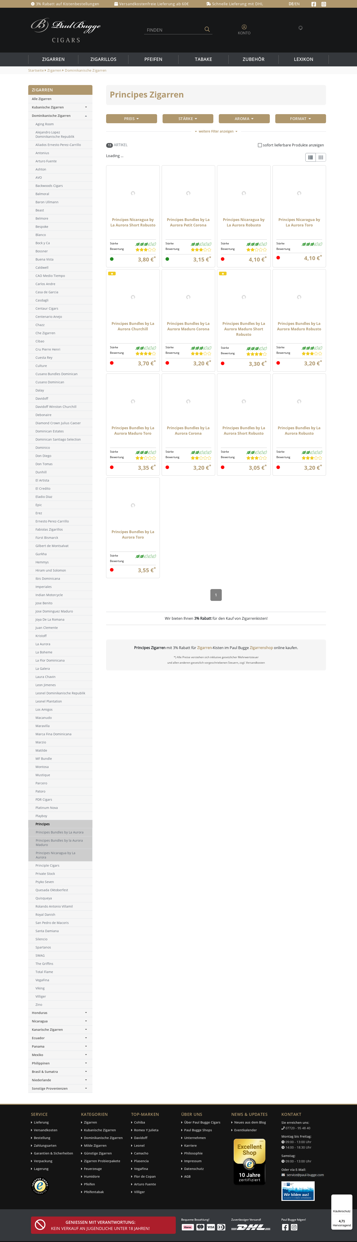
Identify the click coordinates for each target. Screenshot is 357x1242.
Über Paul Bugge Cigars (202, 1122)
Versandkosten (45, 1130)
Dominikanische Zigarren (51, 115)
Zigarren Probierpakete (102, 1161)
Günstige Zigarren (98, 1153)
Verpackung (43, 1161)
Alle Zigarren (41, 99)
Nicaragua (60, 1021)
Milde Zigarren (95, 1146)
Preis (131, 118)
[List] (310, 157)
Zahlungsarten (45, 1146)
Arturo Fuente (145, 1184)
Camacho (141, 1153)
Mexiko (60, 1055)
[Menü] (349, 1197)
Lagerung (41, 1169)
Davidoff (140, 1138)
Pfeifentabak (94, 1192)
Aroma (244, 118)
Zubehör (254, 59)
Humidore (92, 1176)
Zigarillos (103, 59)
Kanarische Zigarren (60, 1029)
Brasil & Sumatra (60, 1071)
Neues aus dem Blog (250, 1122)
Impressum (192, 1161)
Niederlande (60, 1080)
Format (300, 118)
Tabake (203, 59)
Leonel (139, 1146)
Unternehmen (195, 1138)
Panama (60, 1046)
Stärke (187, 118)
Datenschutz (194, 1169)
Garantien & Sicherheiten (53, 1153)
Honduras (60, 1013)
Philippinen (60, 1063)
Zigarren (53, 59)
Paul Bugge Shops (198, 1130)
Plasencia (141, 1161)
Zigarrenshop (261, 647)
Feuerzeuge (93, 1169)
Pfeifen (153, 59)
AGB (187, 1176)
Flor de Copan (145, 1176)
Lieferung (41, 1122)
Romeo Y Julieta (146, 1130)
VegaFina (141, 1169)
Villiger (139, 1192)
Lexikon (303, 59)
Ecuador (60, 1038)
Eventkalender (245, 1130)
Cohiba (139, 1122)
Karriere (190, 1146)
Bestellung (42, 1138)
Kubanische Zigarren (60, 107)
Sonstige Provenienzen (60, 1088)
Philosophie (193, 1153)
